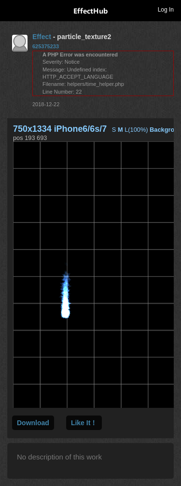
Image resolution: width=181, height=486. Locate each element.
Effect (41, 37)
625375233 (45, 46)
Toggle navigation (11, 9)
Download (33, 423)
